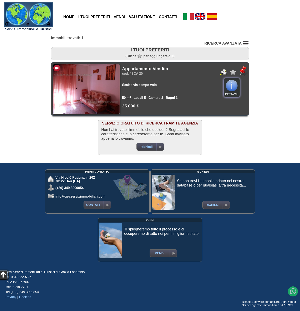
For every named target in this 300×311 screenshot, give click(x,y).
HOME (69, 17)
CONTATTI (168, 17)
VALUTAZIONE (142, 17)
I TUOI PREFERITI (94, 17)
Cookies (25, 297)
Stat (290, 305)
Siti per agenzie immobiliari (259, 305)
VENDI (119, 17)
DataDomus (288, 302)
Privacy (10, 297)
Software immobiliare (266, 302)
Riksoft (246, 302)
